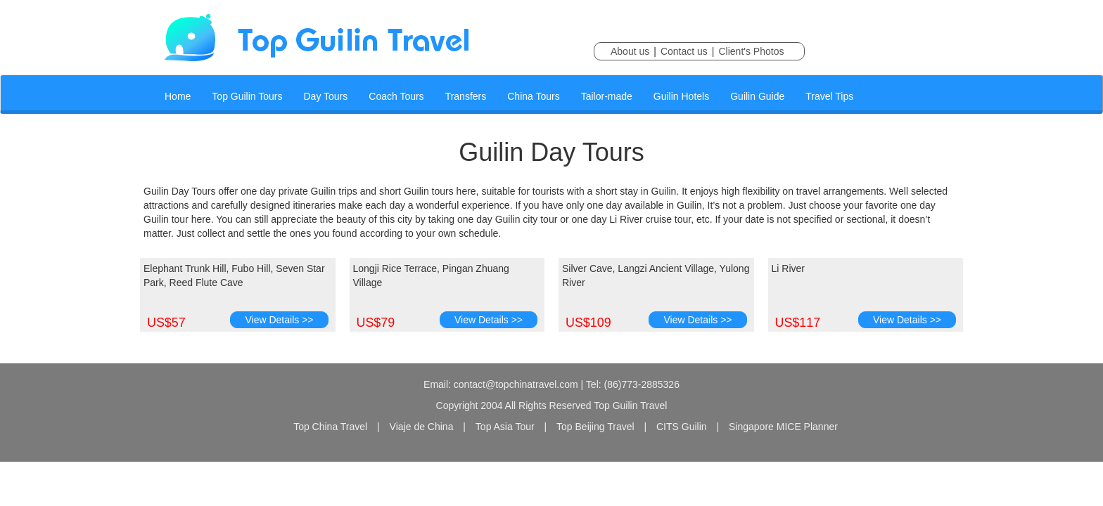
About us (630, 51)
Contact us (684, 51)
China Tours (533, 96)
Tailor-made (606, 96)
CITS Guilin (681, 426)
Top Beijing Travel (595, 426)
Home (178, 96)
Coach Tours (396, 96)
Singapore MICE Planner (783, 426)
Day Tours (326, 96)
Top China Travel (330, 426)
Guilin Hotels (681, 96)
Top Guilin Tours (247, 96)
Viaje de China (422, 426)
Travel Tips (829, 96)
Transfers (466, 96)
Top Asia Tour (505, 426)
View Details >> (279, 319)
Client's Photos (751, 51)
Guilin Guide (757, 96)
